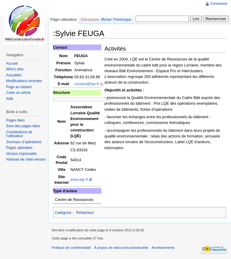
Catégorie (63, 212)
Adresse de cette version (26, 159)
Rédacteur (85, 212)
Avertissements (163, 247)
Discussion (90, 19)
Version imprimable (21, 154)
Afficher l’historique (115, 19)
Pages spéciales (19, 148)
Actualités (14, 75)
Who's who (14, 69)
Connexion (218, 4)
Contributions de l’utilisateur (19, 134)
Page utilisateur (63, 19)
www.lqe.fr (79, 179)
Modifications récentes (24, 81)
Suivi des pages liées (23, 126)
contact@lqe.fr (86, 84)
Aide (9, 99)
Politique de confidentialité (71, 247)
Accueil (12, 63)
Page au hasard (19, 87)
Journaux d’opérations (24, 142)
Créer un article (18, 93)
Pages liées (15, 120)
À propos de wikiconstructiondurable (121, 247)
